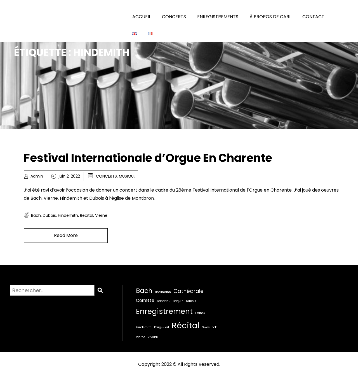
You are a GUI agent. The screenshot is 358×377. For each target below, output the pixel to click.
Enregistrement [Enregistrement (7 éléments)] (164, 311)
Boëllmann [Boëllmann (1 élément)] (163, 292)
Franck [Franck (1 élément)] (200, 313)
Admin (36, 176)
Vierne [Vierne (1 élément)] (140, 337)
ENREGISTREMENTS (217, 16)
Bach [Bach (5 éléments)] (144, 290)
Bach (36, 215)
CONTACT (313, 16)
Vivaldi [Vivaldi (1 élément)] (153, 337)
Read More (66, 235)
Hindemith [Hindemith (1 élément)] (144, 327)
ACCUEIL (141, 16)
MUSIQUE (127, 176)
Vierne (101, 215)
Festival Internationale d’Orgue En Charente (148, 158)
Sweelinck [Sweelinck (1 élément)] (209, 327)
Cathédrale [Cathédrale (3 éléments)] (188, 291)
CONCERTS (174, 16)
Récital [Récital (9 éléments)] (185, 325)
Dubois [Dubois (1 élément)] (191, 301)
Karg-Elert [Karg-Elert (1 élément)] (161, 327)
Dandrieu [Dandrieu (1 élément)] (163, 301)
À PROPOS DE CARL (270, 16)
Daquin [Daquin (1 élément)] (178, 301)
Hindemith (68, 215)
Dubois (49, 215)
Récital (86, 215)
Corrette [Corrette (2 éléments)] (145, 300)
